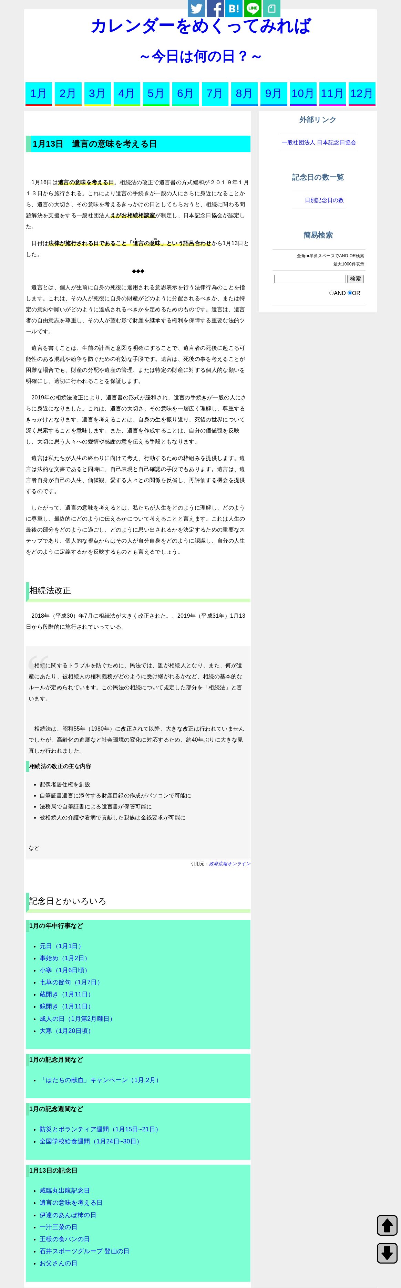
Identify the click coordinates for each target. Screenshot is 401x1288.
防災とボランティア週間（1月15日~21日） (101, 1129)
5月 (156, 93)
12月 (362, 93)
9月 (273, 93)
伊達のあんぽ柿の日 (68, 1215)
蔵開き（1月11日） (67, 994)
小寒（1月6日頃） (65, 970)
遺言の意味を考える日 (71, 1202)
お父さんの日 (59, 1263)
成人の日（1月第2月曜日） (78, 1018)
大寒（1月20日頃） (67, 1030)
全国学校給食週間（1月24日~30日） (91, 1141)
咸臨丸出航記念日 (65, 1190)
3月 (97, 93)
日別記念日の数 (324, 200)
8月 (244, 93)
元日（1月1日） (62, 946)
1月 (38, 93)
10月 (303, 93)
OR (356, 293)
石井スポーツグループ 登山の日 (85, 1251)
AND (340, 293)
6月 (185, 93)
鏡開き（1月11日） (67, 1006)
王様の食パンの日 (65, 1239)
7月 (215, 93)
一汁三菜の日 (59, 1227)
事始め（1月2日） (65, 958)
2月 (68, 93)
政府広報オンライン (229, 863)
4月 (126, 93)
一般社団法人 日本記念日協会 (319, 142)
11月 (333, 93)
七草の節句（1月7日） (71, 982)
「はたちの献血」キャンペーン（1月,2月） (101, 1080)
